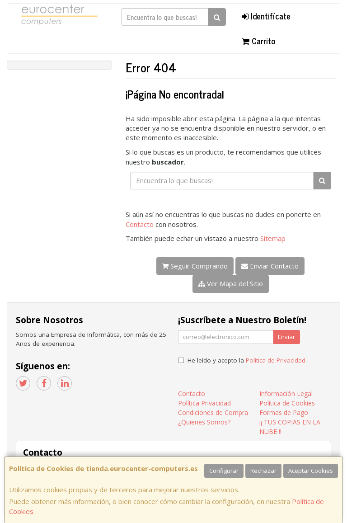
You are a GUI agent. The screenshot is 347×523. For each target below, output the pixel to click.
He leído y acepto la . (247, 360)
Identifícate (266, 16)
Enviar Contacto (270, 265)
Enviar (286, 337)
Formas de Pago (283, 412)
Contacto (140, 224)
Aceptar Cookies (310, 470)
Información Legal (286, 393)
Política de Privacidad (275, 360)
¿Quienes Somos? (204, 422)
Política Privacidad (204, 403)
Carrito (258, 40)
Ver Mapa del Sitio (230, 283)
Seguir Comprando (195, 265)
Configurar (224, 470)
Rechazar (263, 470)
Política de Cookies (287, 403)
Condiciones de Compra (213, 412)
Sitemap (273, 238)
